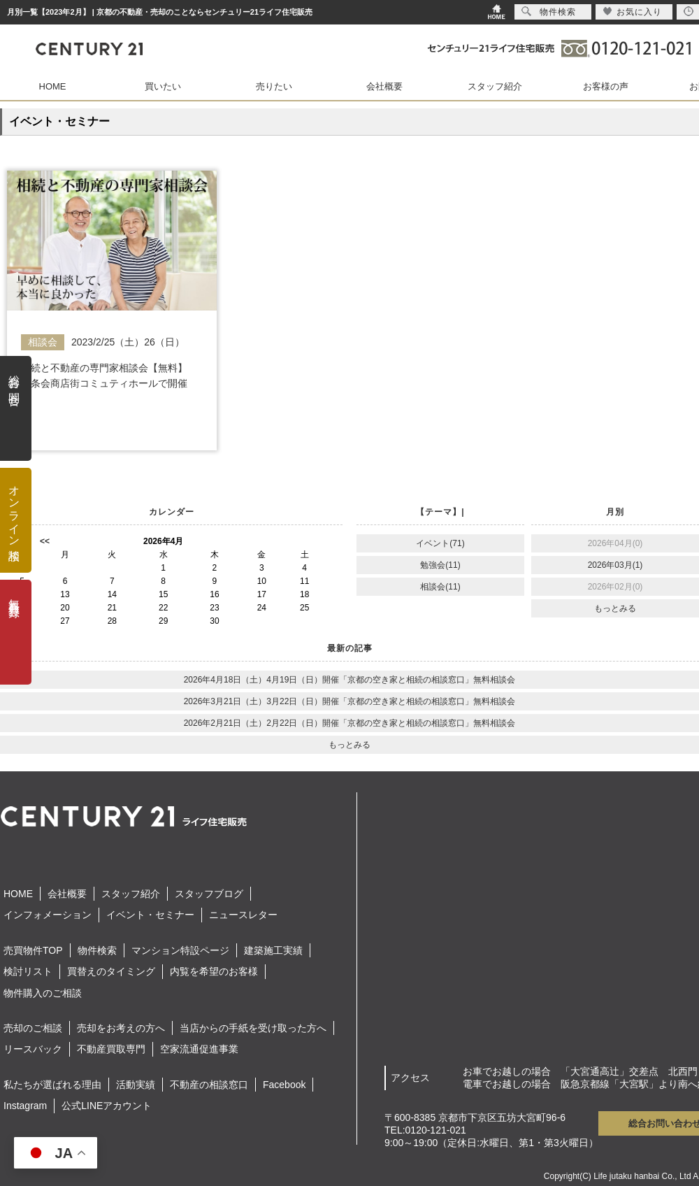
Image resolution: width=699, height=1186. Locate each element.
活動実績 (135, 1084)
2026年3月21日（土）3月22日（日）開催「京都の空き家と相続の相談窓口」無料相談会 (350, 701)
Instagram (25, 1105)
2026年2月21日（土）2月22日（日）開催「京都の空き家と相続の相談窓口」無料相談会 (350, 723)
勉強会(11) (440, 565)
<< (45, 541)
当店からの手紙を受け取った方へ (253, 1028)
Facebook (284, 1084)
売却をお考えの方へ (121, 1028)
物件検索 (97, 950)
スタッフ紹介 (495, 86)
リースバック (32, 1049)
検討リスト (27, 971)
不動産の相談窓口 (209, 1084)
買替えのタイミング (111, 971)
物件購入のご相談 (42, 993)
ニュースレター (243, 914)
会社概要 (384, 86)
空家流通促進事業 (199, 1049)
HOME (52, 86)
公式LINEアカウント (107, 1105)
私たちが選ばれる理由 (52, 1084)
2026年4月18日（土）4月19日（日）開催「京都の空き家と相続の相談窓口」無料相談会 (350, 680)
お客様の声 (605, 86)
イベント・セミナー (150, 914)
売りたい (274, 86)
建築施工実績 (273, 950)
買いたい (163, 86)
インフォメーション (47, 914)
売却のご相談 (32, 1028)
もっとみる (615, 608)
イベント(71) (440, 543)
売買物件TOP (33, 950)
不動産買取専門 (111, 1049)
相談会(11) (440, 587)
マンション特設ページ (180, 950)
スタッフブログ (209, 893)
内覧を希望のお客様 (214, 971)
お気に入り (632, 11)
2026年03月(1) (615, 565)
